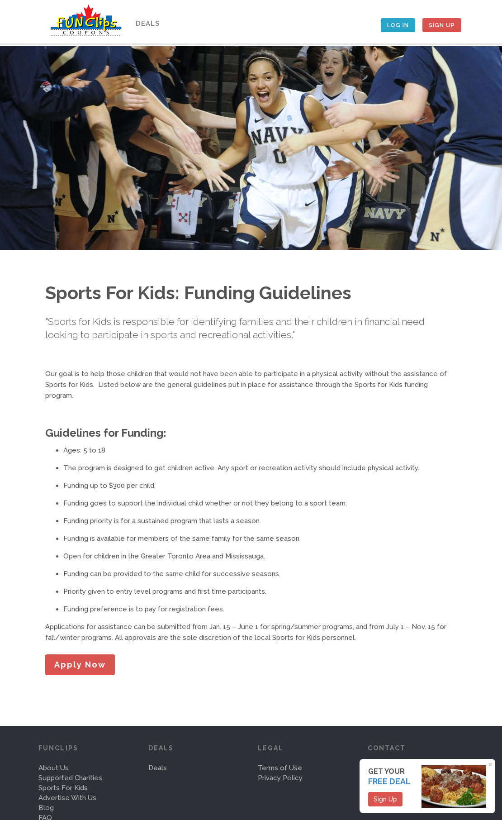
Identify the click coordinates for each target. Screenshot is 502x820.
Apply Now (80, 664)
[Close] (491, 763)
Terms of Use (280, 768)
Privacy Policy (280, 778)
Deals (146, 23)
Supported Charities (70, 778)
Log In (398, 25)
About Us (53, 768)
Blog (46, 808)
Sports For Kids (63, 788)
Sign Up (442, 25)
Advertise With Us (67, 798)
